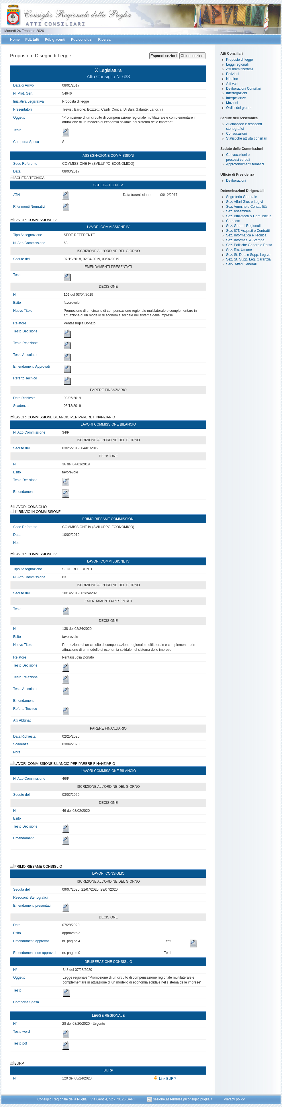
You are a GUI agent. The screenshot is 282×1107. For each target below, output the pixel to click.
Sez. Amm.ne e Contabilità (246, 207)
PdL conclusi (81, 40)
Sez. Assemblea (238, 211)
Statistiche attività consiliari (246, 138)
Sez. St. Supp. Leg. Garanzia (248, 259)
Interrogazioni (236, 93)
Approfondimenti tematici (245, 164)
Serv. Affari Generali (241, 264)
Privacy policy (234, 1099)
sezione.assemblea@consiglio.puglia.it (180, 1099)
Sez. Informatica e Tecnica (246, 235)
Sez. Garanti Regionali (243, 226)
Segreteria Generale (241, 197)
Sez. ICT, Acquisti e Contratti (248, 231)
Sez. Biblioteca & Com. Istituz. (249, 216)
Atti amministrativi (239, 69)
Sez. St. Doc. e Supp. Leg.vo (248, 255)
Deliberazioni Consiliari (243, 89)
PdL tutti (32, 40)
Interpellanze (236, 98)
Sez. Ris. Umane (239, 250)
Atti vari (232, 84)
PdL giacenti (55, 40)
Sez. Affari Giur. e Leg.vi (244, 202)
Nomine (232, 79)
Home (14, 40)
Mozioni (232, 103)
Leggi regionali (237, 64)
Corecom (233, 221)
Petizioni (232, 74)
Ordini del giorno (238, 108)
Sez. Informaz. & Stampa (245, 240)
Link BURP (165, 1079)
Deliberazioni (236, 181)
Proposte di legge (239, 60)
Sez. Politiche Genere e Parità (249, 245)
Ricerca (104, 40)
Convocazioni (236, 134)
